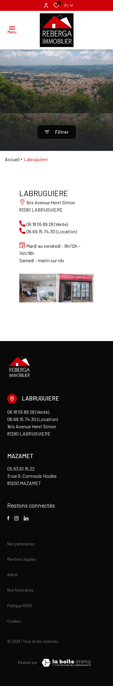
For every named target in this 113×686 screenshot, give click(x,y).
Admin (12, 574)
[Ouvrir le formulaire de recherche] (56, 132)
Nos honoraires (20, 590)
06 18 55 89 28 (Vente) (46, 224)
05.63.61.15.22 (21, 468)
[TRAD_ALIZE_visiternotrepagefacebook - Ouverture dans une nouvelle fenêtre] (8, 518)
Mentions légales (21, 559)
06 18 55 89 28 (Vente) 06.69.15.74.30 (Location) (32, 415)
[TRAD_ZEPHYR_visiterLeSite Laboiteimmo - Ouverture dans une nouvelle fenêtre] (66, 663)
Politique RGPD (19, 605)
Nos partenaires (21, 543)
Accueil (12, 159)
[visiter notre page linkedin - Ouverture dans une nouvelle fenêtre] (26, 518)
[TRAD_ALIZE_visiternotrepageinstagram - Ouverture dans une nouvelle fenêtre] (16, 518)
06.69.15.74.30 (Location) (51, 231)
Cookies (14, 621)
